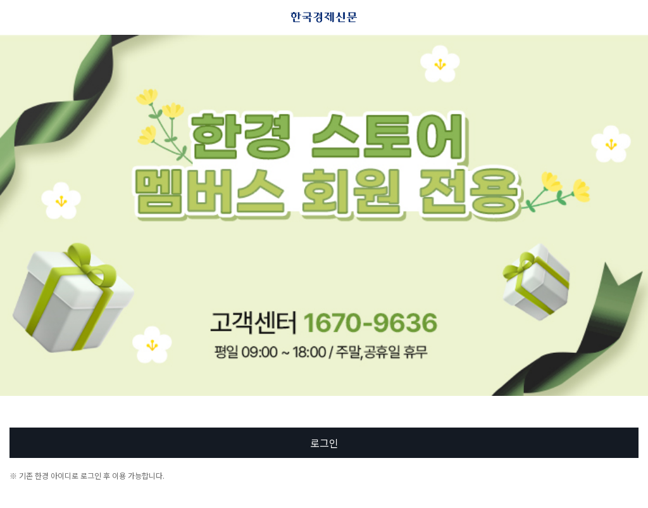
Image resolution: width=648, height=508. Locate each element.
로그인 (324, 442)
